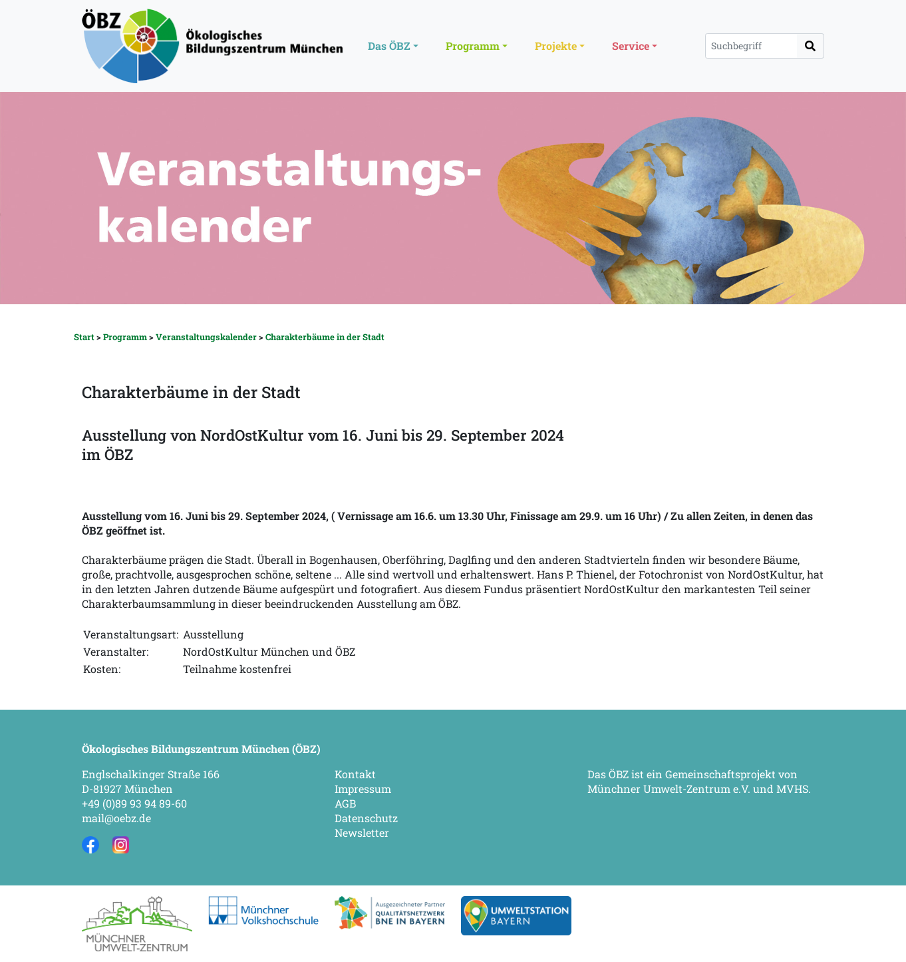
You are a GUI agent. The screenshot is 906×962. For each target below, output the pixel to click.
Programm (125, 337)
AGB (345, 803)
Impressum (363, 789)
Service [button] (630, 46)
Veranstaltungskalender (206, 337)
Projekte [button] (556, 46)
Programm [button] (473, 46)
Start (84, 337)
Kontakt (355, 774)
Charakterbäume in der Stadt (324, 337)
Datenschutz (366, 818)
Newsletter (362, 833)
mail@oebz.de (116, 818)
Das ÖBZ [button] (389, 46)
